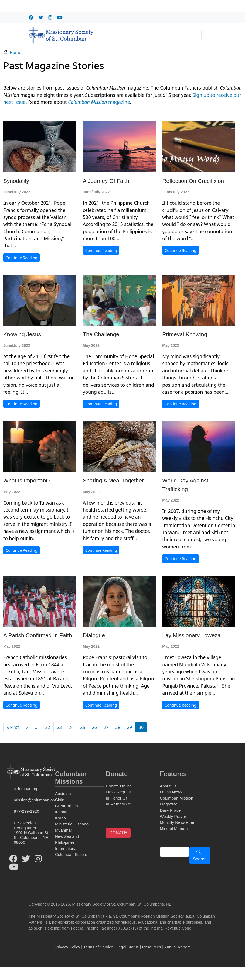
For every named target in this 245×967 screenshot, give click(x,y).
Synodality (16, 181)
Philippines (65, 842)
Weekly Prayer (173, 816)
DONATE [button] (118, 833)
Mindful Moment (174, 828)
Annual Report (177, 947)
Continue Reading (21, 257)
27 (106, 727)
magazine (99, 102)
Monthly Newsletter (177, 822)
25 (82, 727)
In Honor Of (116, 798)
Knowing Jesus (22, 334)
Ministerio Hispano (72, 824)
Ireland (61, 812)
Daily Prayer (171, 810)
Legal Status (128, 947)
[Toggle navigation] (208, 35)
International (66, 848)
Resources (151, 947)
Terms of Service (98, 947)
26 (94, 727)
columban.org (26, 788)
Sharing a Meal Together (113, 480)
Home (15, 52)
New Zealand (67, 836)
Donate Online (119, 786)
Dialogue (94, 635)
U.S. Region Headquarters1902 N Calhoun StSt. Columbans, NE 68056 (31, 833)
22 (47, 727)
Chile (59, 799)
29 (129, 727)
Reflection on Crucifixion (193, 181)
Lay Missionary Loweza (191, 635)
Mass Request (119, 792)
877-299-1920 (26, 811)
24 (71, 727)
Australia (63, 793)
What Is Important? (27, 480)
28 (117, 727)
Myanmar (63, 830)
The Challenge (101, 334)
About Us (168, 786)
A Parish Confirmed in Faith (37, 635)
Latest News (171, 792)
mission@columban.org (33, 800)
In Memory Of (118, 804)
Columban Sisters (71, 854)
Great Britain (66, 806)
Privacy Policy (67, 947)
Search (200, 859)
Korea (60, 818)
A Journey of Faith (106, 181)
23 (59, 727)
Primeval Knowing (184, 334)
